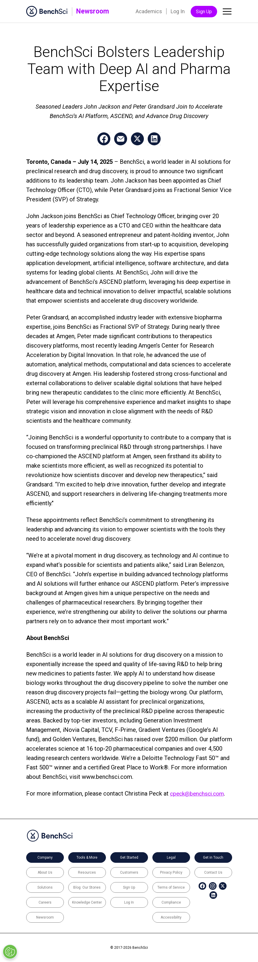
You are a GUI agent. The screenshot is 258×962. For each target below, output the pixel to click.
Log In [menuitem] (178, 11)
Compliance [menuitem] (171, 902)
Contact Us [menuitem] (213, 872)
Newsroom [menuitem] (45, 917)
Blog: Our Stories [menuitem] (87, 887)
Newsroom (92, 11)
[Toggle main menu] (227, 13)
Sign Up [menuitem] (204, 11)
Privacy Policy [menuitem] (171, 872)
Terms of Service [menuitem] (171, 887)
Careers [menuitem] (45, 902)
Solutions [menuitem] (45, 887)
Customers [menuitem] (129, 872)
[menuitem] (198, 886)
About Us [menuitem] (45, 872)
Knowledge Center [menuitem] (87, 902)
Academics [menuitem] (149, 11)
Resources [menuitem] (87, 872)
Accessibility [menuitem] (171, 917)
